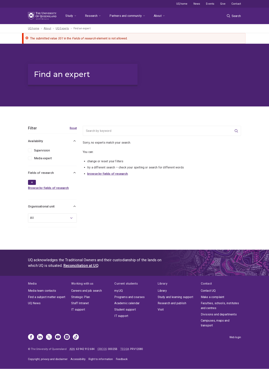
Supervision (42, 150)
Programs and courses (129, 297)
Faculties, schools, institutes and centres (220, 305)
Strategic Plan (80, 297)
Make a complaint (212, 297)
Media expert (43, 158)
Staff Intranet (80, 303)
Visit (161, 309)
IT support (78, 309)
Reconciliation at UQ (81, 265)
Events (210, 3)
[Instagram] (67, 337)
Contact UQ (208, 290)
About (158, 16)
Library (162, 290)
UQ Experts (62, 28)
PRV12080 (136, 349)
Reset (73, 128)
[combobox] (52, 218)
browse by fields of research (107, 174)
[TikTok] (76, 337)
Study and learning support (175, 297)
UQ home (182, 3)
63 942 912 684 (85, 349)
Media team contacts (42, 290)
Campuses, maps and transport (215, 323)
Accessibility (78, 359)
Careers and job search (86, 290)
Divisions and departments (219, 314)
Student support (125, 309)
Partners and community (125, 16)
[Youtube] (58, 337)
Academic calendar (127, 303)
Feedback (122, 359)
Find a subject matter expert (46, 297)
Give (222, 3)
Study (69, 16)
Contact (236, 3)
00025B (112, 349)
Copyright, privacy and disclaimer (48, 359)
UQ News (34, 303)
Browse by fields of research (48, 188)
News (197, 3)
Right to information (101, 359)
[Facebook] (31, 337)
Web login (235, 337)
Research (91, 16)
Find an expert (82, 28)
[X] (49, 337)
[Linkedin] (40, 337)
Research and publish (172, 303)
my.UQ (118, 290)
